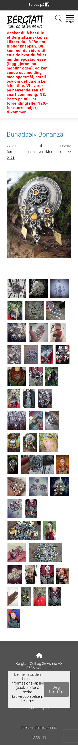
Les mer (27, 701)
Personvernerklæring (39, 728)
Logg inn (39, 737)
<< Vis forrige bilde (12, 151)
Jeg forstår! (56, 689)
